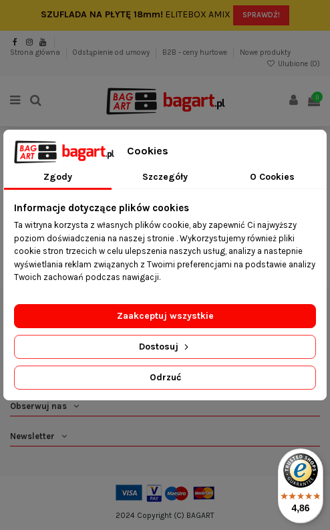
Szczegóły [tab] (165, 176)
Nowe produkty (265, 52)
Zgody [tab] (57, 176)
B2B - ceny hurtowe (195, 52)
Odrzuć (165, 377)
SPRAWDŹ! (261, 15)
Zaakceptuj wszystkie (165, 315)
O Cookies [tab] (272, 176)
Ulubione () (293, 63)
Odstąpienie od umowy (112, 52)
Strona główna (36, 52)
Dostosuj (165, 346)
